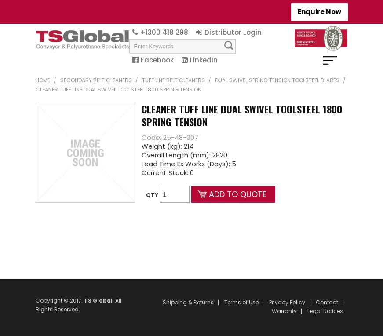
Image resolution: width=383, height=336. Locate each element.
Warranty (284, 311)
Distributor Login (233, 32)
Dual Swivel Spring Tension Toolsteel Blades (277, 80)
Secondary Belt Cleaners (96, 80)
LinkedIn (204, 60)
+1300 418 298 (164, 32)
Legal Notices (325, 311)
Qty (152, 195)
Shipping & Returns (188, 302)
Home (43, 80)
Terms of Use (241, 302)
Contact (327, 302)
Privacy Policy (287, 302)
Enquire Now (319, 11)
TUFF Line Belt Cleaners (173, 80)
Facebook (157, 60)
